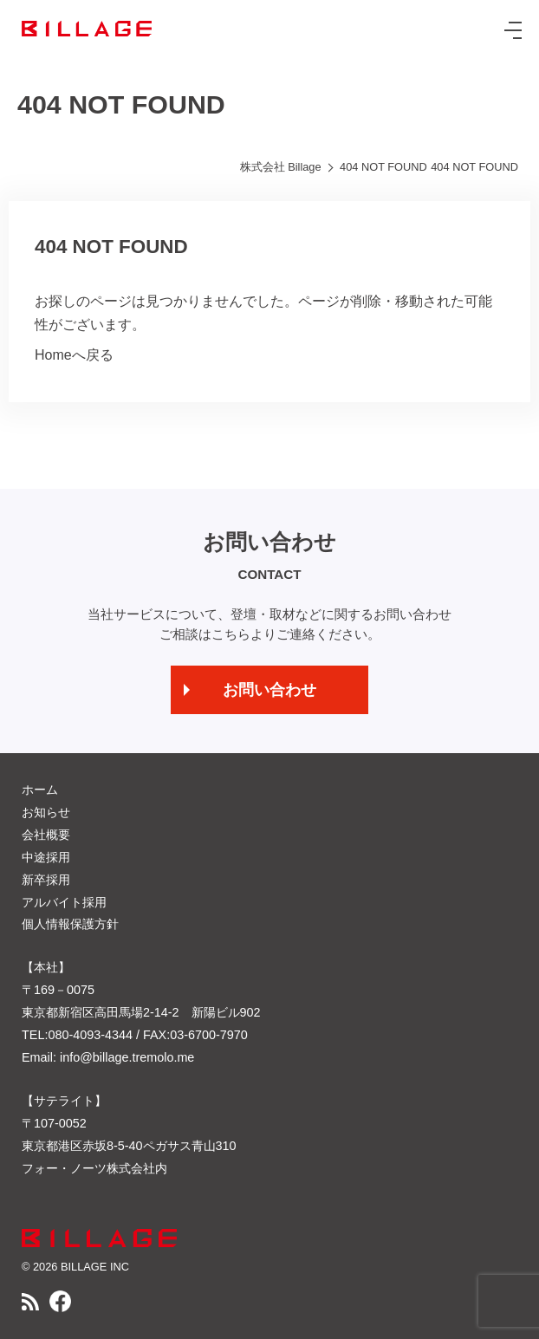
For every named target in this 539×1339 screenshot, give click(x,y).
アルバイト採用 (64, 902)
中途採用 (46, 857)
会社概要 (46, 835)
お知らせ (46, 812)
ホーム (40, 789)
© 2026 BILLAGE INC (75, 1266)
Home (53, 355)
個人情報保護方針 (70, 924)
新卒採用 (46, 880)
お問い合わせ (269, 690)
